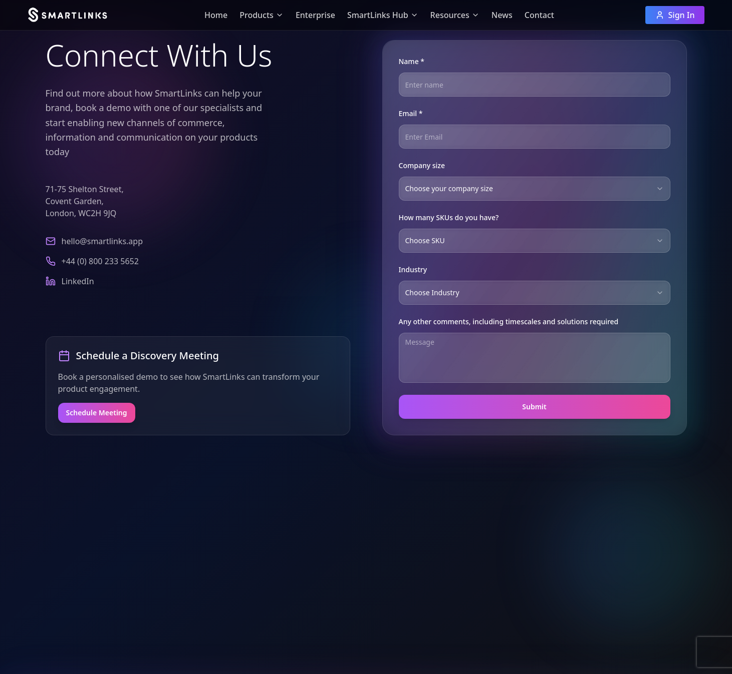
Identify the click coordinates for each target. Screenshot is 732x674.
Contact (539, 15)
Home (215, 15)
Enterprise (315, 15)
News (502, 15)
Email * (411, 113)
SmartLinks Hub (382, 15)
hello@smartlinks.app (102, 241)
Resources (454, 15)
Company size (422, 165)
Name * (411, 61)
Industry (413, 269)
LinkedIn (78, 281)
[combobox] (534, 189)
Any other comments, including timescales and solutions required (509, 321)
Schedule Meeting (96, 412)
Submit (534, 406)
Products (261, 15)
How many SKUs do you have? (449, 217)
